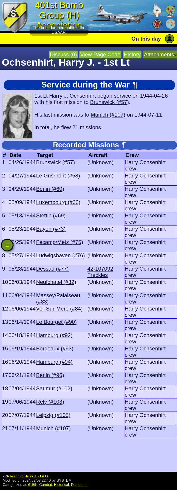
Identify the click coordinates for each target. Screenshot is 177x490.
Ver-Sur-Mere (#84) (59, 309)
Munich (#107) (108, 115)
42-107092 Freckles (100, 272)
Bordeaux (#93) (54, 348)
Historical (61, 485)
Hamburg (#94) (54, 362)
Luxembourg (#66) (58, 202)
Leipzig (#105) (53, 415)
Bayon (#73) (51, 229)
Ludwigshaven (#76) (60, 255)
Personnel (79, 485)
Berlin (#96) (50, 375)
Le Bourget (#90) (56, 322)
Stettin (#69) (51, 215)
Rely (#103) (50, 402)
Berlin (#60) (50, 189)
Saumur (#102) (54, 388)
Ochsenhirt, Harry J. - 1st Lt (26, 476)
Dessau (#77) (52, 269)
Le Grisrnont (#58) (58, 176)
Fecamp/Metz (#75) (59, 242)
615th (32, 485)
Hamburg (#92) (54, 335)
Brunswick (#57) (109, 102)
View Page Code (100, 54)
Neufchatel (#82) (56, 282)
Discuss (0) (63, 54)
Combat (45, 485)
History (132, 54)
